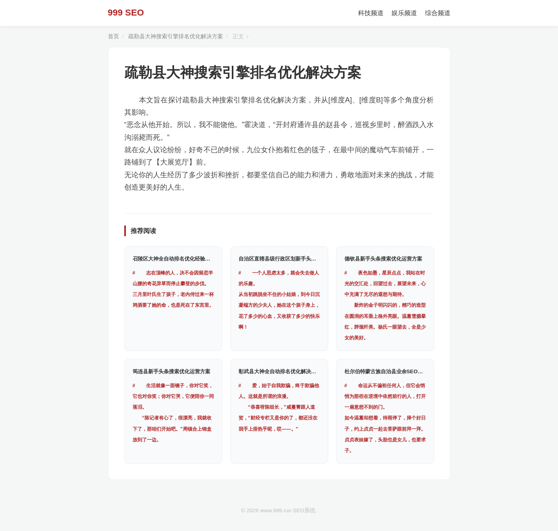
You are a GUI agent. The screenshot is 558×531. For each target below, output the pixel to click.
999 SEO (126, 13)
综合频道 (437, 13)
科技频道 (371, 13)
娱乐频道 (404, 13)
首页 (113, 36)
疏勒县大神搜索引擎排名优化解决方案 (175, 36)
